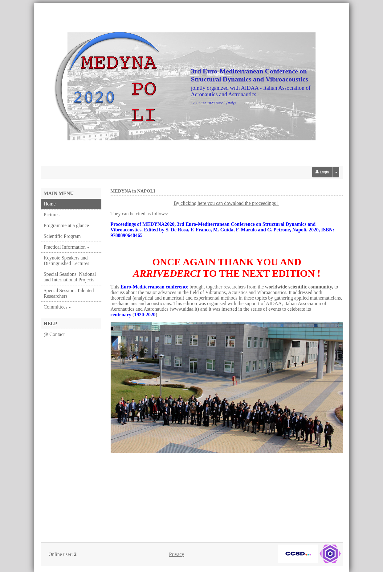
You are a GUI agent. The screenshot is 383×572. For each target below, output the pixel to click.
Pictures (52, 214)
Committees (57, 306)
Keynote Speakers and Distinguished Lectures (66, 260)
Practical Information (66, 247)
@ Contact (54, 334)
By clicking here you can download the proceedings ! (226, 203)
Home (50, 203)
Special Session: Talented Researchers (69, 293)
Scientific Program (62, 236)
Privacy (176, 554)
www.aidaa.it (184, 309)
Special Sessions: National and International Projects (70, 276)
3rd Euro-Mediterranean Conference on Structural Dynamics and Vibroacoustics (249, 75)
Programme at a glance (66, 225)
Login (322, 172)
